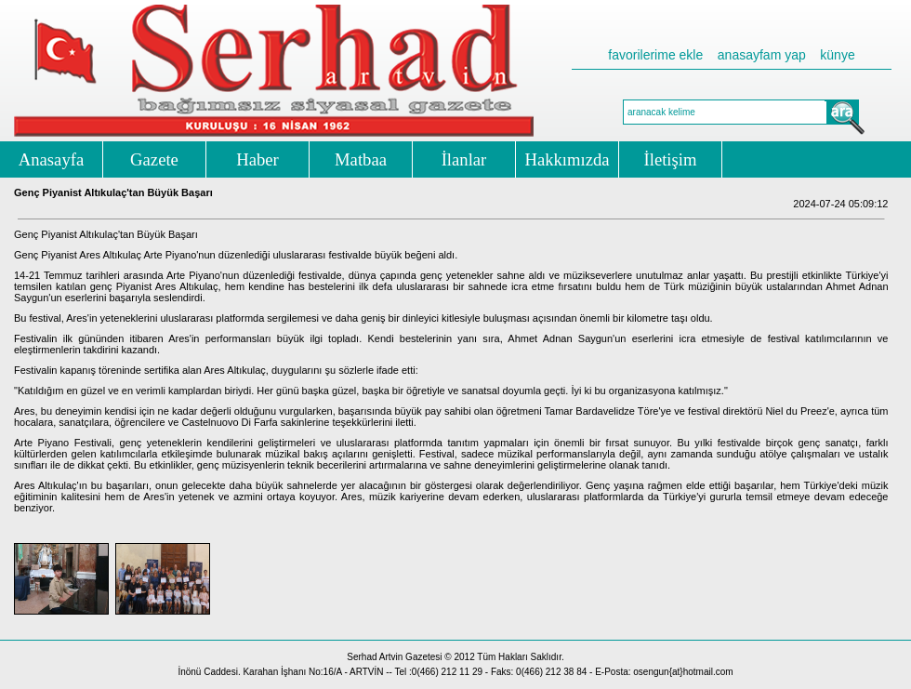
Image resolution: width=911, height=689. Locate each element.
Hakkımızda (566, 159)
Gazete (154, 159)
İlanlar (464, 159)
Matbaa (361, 159)
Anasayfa (51, 159)
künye (837, 54)
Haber (257, 159)
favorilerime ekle (655, 54)
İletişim (670, 159)
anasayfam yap (762, 54)
